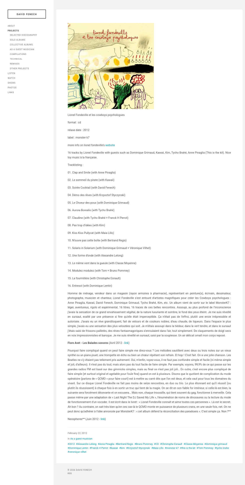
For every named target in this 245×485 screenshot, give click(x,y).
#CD (156, 444)
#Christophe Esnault (171, 444)
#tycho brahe (222, 448)
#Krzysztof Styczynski (138, 448)
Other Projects (19, 68)
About (11, 26)
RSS (70, 473)
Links (11, 92)
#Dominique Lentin (78, 448)
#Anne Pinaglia (106, 444)
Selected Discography (23, 35)
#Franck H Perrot (99, 448)
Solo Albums (17, 40)
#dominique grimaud (215, 444)
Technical (16, 59)
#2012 (71, 444)
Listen (11, 73)
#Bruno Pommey (144, 444)
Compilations (18, 54)
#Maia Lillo (157, 448)
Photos (12, 87)
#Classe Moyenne (193, 444)
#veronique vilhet (77, 451)
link (126, 343)
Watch (11, 78)
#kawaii (113, 448)
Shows (12, 83)
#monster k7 (172, 448)
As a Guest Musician (22, 49)
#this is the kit (187, 448)
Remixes (15, 64)
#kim (122, 448)
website (110, 145)
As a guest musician (81, 438)
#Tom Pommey (205, 448)
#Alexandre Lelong (86, 444)
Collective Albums (21, 44)
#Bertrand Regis (124, 444)
